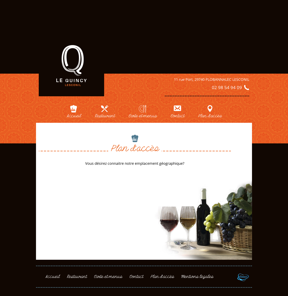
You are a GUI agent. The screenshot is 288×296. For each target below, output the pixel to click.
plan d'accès (210, 116)
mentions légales (197, 276)
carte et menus (143, 116)
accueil (73, 116)
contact (177, 116)
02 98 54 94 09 (227, 87)
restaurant (105, 116)
